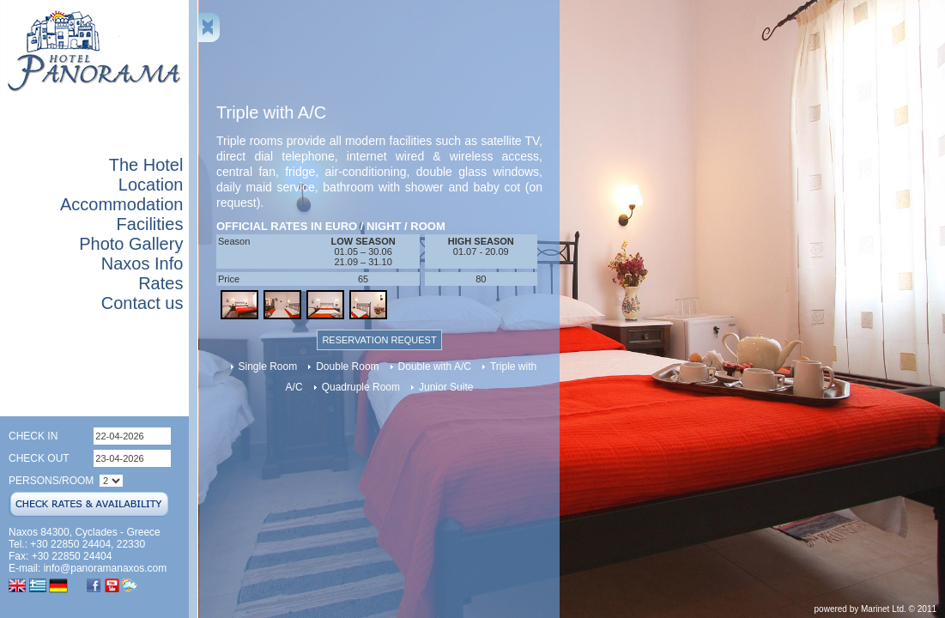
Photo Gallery (131, 243)
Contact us (142, 303)
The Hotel (146, 164)
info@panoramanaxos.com (105, 568)
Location (151, 184)
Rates (160, 283)
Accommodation (121, 204)
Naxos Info (142, 263)
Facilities (150, 224)
